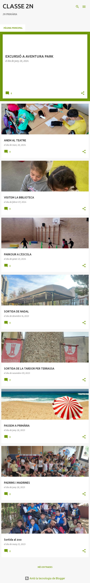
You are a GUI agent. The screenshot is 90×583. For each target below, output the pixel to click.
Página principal (13, 28)
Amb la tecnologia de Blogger (45, 578)
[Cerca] (77, 7)
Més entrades (45, 567)
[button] (83, 93)
